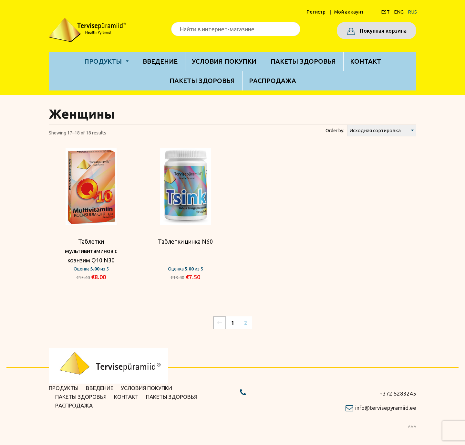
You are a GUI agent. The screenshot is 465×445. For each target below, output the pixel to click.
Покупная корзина (382, 30)
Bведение (160, 61)
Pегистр (316, 12)
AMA (412, 427)
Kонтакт (365, 61)
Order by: (335, 130)
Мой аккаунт (349, 12)
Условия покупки (224, 61)
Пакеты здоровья (303, 61)
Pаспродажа (272, 80)
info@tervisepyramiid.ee (385, 408)
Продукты (103, 61)
